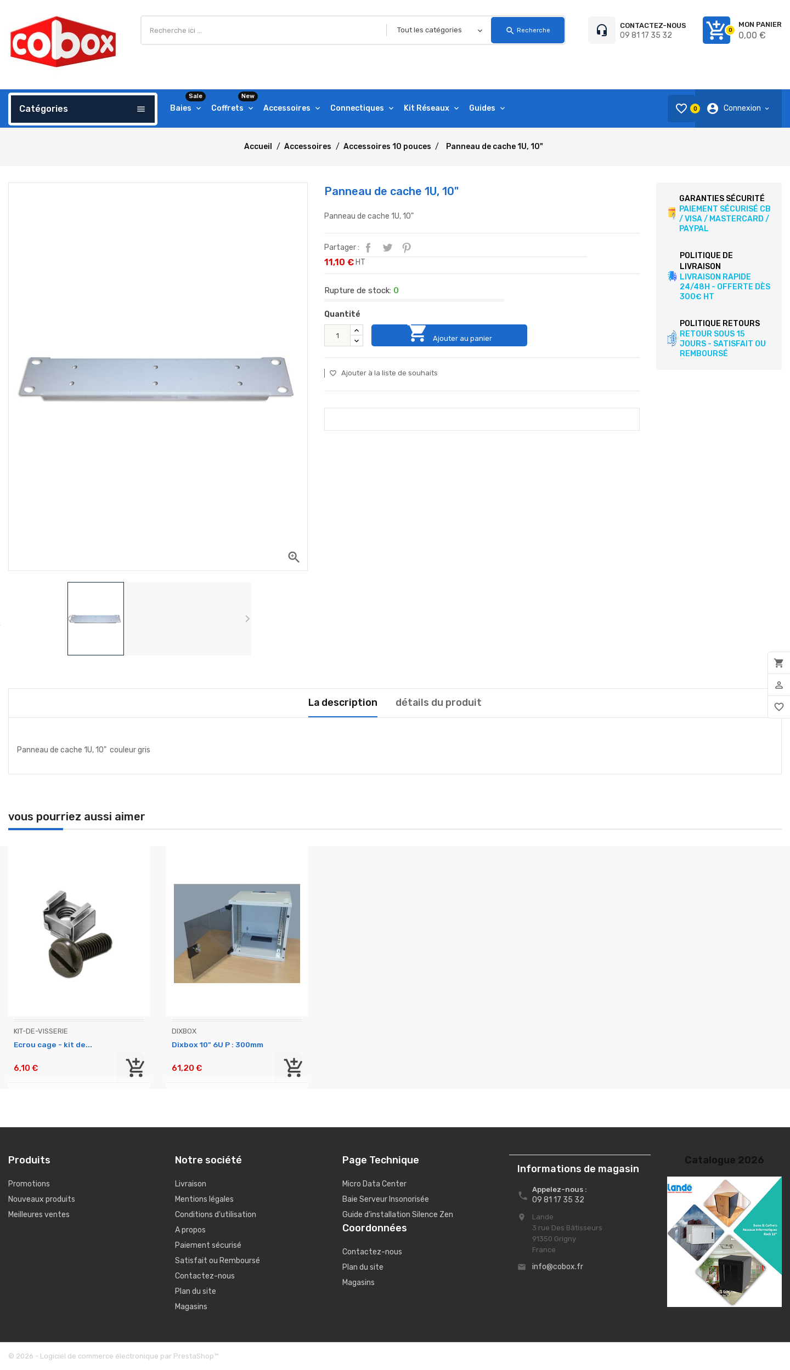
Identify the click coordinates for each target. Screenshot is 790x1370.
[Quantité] (337, 335)
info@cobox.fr (557, 1266)
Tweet (387, 247)
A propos (190, 1230)
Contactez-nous (205, 1276)
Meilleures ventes (39, 1214)
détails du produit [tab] (439, 703)
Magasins (191, 1306)
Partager (368, 247)
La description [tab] (342, 703)
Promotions (29, 1184)
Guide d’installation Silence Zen (397, 1214)
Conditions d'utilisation (215, 1214)
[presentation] (68, 619)
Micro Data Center (374, 1184)
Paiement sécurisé (208, 1245)
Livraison (190, 1184)
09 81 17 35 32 (646, 35)
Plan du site (195, 1291)
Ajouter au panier (453, 335)
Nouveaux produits (41, 1199)
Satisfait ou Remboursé (217, 1260)
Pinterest (406, 247)
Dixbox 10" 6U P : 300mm (219, 1044)
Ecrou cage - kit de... (53, 1044)
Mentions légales (204, 1199)
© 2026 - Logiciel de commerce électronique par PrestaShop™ (113, 1356)
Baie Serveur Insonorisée (385, 1199)
